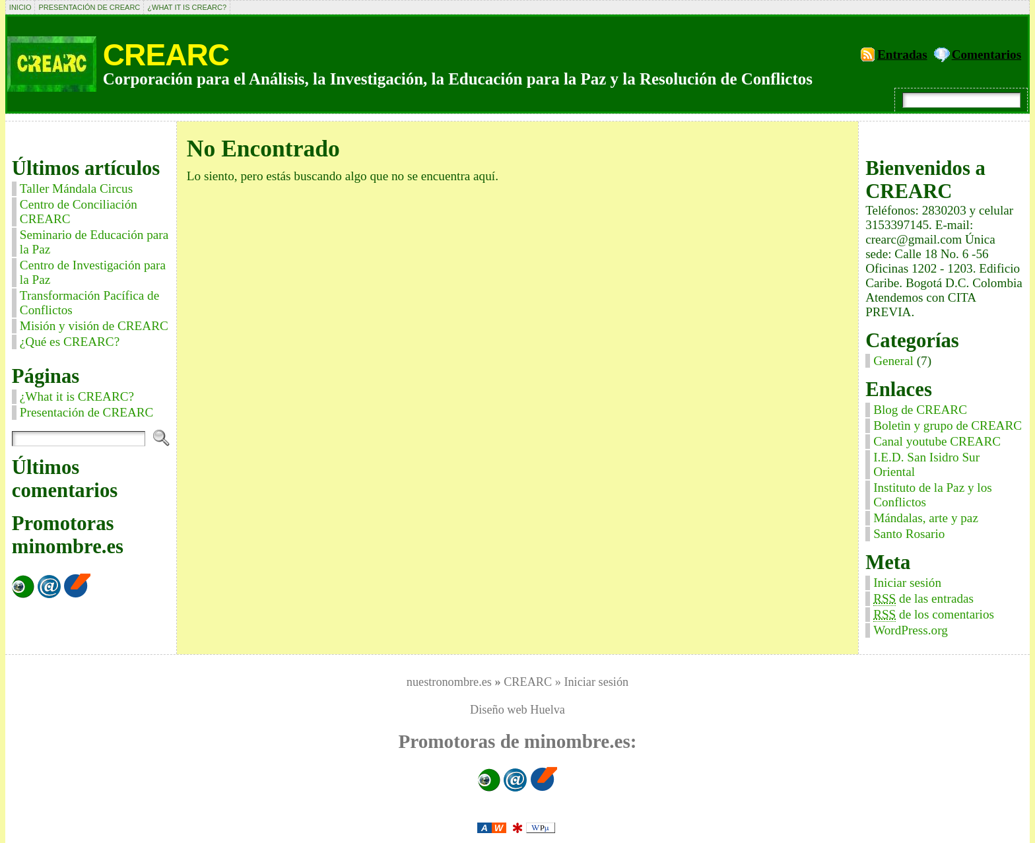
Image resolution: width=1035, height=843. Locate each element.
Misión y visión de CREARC (94, 326)
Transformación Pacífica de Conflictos (89, 302)
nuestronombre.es (449, 682)
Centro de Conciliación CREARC (78, 211)
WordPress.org (910, 630)
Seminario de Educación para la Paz (94, 242)
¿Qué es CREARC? (69, 342)
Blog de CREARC (920, 410)
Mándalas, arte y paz (925, 518)
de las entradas (923, 598)
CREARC (166, 55)
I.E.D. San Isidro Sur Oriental (926, 464)
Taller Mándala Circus (76, 188)
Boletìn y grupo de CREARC (947, 425)
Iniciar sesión (907, 583)
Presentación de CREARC (89, 7)
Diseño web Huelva (517, 709)
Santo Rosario (909, 534)
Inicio (20, 7)
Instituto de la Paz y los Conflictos (932, 495)
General (893, 361)
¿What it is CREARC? (186, 7)
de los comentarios (933, 614)
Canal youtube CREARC (937, 441)
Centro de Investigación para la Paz (93, 272)
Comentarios (987, 54)
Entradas (902, 54)
